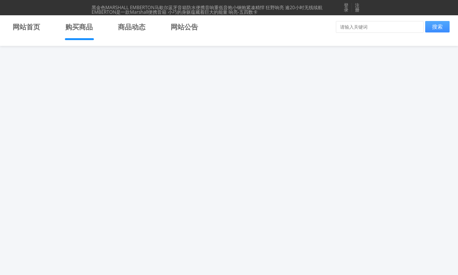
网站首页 (26, 26)
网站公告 (184, 26)
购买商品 (79, 26)
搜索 (437, 26)
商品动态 (131, 26)
